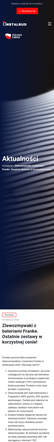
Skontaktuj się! (27, 11)
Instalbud (7, 165)
